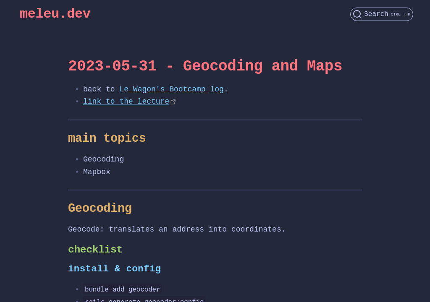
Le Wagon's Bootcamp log (171, 89)
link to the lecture (126, 101)
